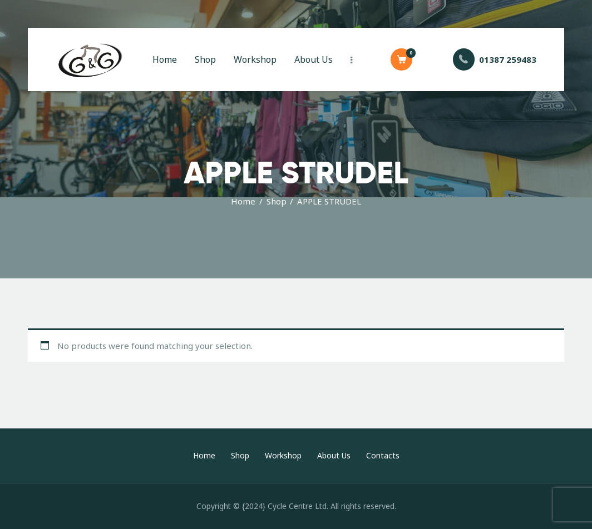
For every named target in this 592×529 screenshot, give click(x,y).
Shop (277, 201)
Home (243, 201)
